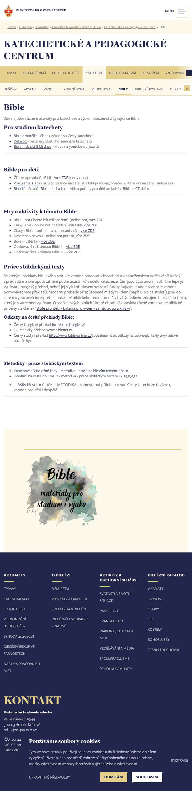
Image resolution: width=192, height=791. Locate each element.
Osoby (153, 609)
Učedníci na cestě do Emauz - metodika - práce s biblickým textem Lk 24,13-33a (75, 375)
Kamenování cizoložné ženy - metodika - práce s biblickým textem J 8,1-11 (71, 370)
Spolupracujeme (115, 658)
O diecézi (25, 27)
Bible (123, 89)
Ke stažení (150, 72)
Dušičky (10, 89)
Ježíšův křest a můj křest (34, 384)
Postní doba (74, 89)
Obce (152, 619)
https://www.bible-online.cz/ (70, 335)
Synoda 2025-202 (18, 636)
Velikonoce (101, 89)
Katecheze (94, 72)
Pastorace (109, 610)
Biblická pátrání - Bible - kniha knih (41, 188)
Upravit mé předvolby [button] (49, 777)
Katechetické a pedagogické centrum (130, 27)
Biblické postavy (148, 89)
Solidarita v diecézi (69, 609)
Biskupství (41, 27)
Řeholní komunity (116, 668)
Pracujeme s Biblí (27, 182)
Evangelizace (112, 621)
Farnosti (156, 598)
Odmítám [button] (113, 777)
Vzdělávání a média (117, 648)
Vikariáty (156, 588)
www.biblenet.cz (59, 329)
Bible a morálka (26, 135)
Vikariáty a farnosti (69, 598)
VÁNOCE (50, 89)
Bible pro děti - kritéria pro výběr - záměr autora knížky (83, 308)
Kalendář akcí (34, 72)
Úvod (11, 72)
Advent (30, 89)
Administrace (176, 760)
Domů (12, 27)
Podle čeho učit (65, 72)
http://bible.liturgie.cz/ (68, 324)
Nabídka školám (122, 72)
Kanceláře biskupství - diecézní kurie (76, 27)
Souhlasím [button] (147, 777)
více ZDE (91, 224)
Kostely (155, 629)
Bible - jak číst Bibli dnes (32, 146)
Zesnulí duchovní (163, 649)
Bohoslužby (159, 639)
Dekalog (20, 140)
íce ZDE (84, 235)
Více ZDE (61, 177)
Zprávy (10, 588)
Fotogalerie (15, 609)
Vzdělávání (175, 72)
